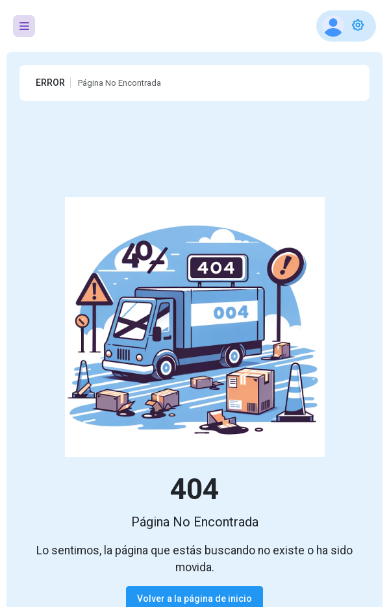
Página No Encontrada (119, 83)
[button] (346, 26)
